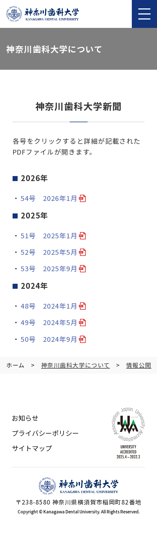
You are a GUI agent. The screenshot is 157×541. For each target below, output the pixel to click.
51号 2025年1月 (49, 235)
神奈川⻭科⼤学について (75, 365)
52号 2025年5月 (49, 252)
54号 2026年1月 (49, 198)
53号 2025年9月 (49, 268)
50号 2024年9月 (49, 339)
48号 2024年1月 (49, 306)
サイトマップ (32, 448)
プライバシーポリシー (45, 433)
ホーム (15, 365)
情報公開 (138, 365)
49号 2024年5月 (49, 322)
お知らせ (25, 418)
